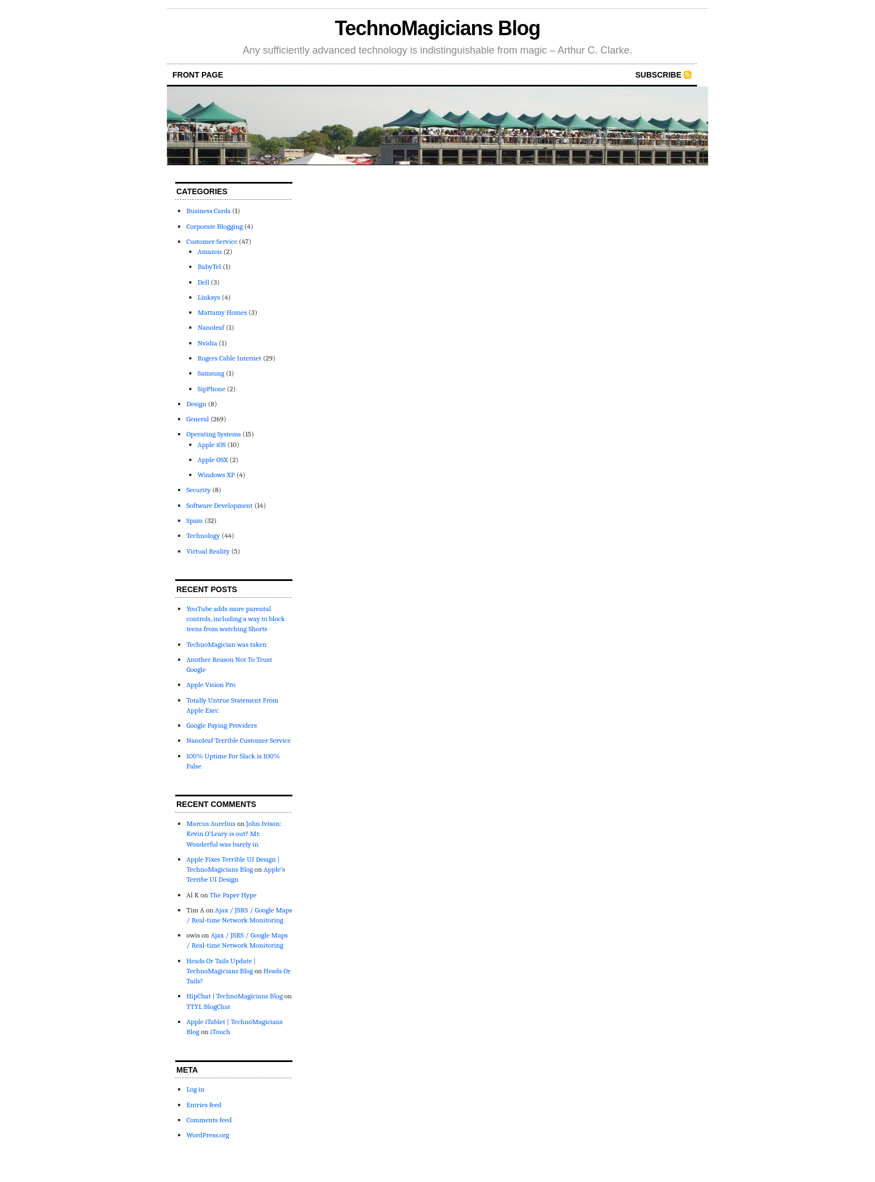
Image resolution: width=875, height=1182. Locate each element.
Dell (203, 282)
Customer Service (211, 241)
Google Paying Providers (221, 725)
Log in (195, 1089)
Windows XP (216, 474)
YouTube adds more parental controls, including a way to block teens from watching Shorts (235, 618)
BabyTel (209, 266)
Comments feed (209, 1120)
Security (198, 490)
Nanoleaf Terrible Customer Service (238, 740)
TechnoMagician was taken (226, 644)
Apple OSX (213, 459)
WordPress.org (207, 1135)
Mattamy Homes (222, 312)
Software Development (219, 505)
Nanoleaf (211, 327)
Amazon (210, 251)
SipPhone (211, 389)
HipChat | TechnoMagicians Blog (234, 996)
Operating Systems (213, 434)
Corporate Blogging (214, 226)
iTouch (220, 1031)
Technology (203, 535)
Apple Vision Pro (210, 684)
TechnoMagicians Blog (437, 28)
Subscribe (658, 74)
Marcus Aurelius (210, 823)
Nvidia (207, 343)
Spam (194, 520)
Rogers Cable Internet (229, 358)
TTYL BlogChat (208, 1006)
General (197, 419)
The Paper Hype (233, 895)
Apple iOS (212, 444)
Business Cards (208, 210)
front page (197, 74)
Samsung (211, 373)
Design (196, 404)
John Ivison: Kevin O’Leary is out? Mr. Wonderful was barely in (234, 833)
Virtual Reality (208, 551)
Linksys (209, 297)
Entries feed (204, 1105)
